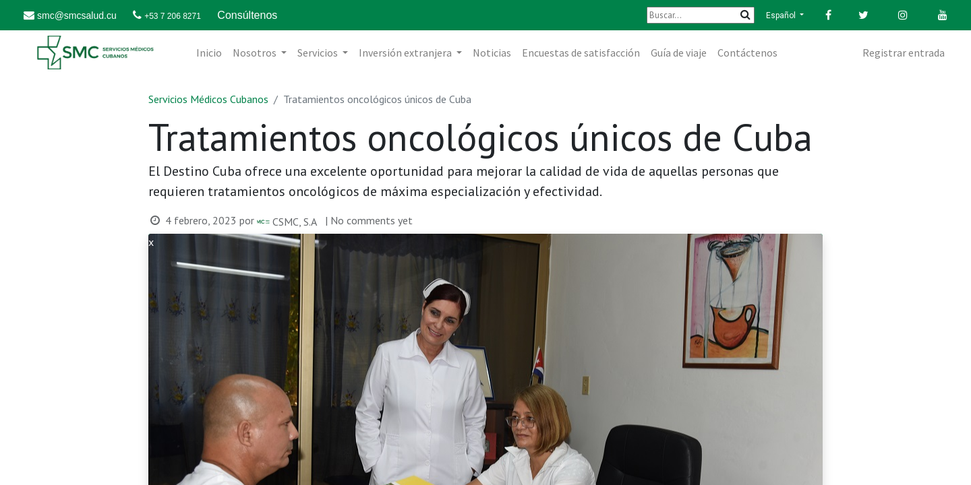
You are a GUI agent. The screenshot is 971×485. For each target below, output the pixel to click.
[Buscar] (701, 15)
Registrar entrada (903, 52)
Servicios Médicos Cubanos (208, 99)
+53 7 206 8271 (172, 16)
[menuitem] (209, 52)
